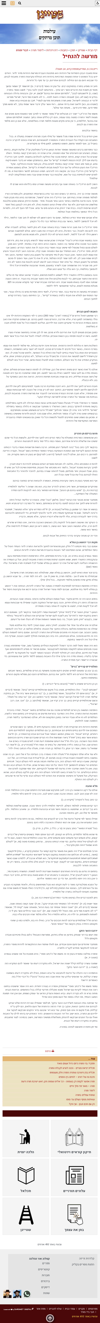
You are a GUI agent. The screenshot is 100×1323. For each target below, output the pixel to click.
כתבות (64, 50)
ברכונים (45, 1281)
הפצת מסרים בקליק (83, 1264)
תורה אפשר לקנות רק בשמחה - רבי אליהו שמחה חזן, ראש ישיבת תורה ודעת (58, 1081)
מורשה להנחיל (80, 56)
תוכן (72, 50)
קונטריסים (44, 1269)
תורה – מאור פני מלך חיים (82, 1086)
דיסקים (45, 1287)
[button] (19, 3)
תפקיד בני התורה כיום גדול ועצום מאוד (76, 1063)
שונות (46, 1293)
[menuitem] (74, 1138)
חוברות (46, 1275)
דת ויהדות (52, 50)
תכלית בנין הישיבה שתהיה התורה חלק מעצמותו (72, 1072)
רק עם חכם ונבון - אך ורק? (82, 1104)
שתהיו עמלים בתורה (85, 1095)
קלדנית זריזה (86, 1259)
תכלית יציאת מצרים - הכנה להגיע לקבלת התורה (72, 1068)
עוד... (91, 1059)
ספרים (46, 1263)
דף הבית (92, 50)
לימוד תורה (37, 50)
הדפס (48, 1051)
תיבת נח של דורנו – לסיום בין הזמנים (77, 1077)
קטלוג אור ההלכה (39, 1259)
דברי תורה (22, 50)
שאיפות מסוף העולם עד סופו (80, 1099)
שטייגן (81, 50)
